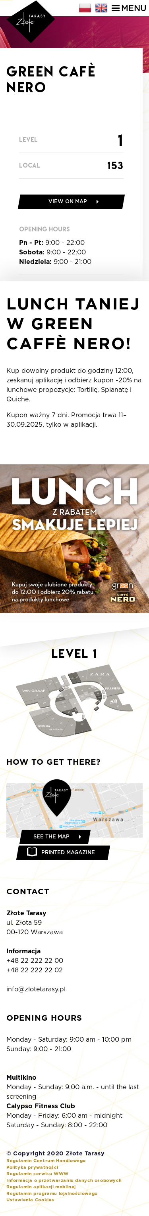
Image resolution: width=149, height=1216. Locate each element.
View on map (67, 201)
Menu (129, 8)
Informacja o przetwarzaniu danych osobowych (64, 1180)
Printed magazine (68, 852)
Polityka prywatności (32, 1167)
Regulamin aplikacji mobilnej (41, 1186)
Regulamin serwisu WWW (37, 1173)
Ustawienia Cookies (30, 1200)
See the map (51, 837)
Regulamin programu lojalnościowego (52, 1193)
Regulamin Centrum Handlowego (46, 1160)
